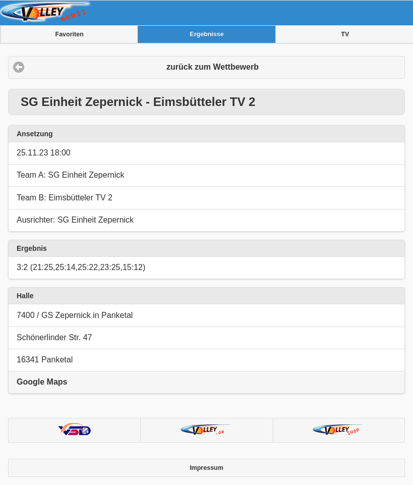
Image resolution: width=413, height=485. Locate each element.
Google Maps (42, 382)
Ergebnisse (206, 34)
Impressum (206, 467)
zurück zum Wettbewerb (212, 67)
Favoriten (69, 34)
